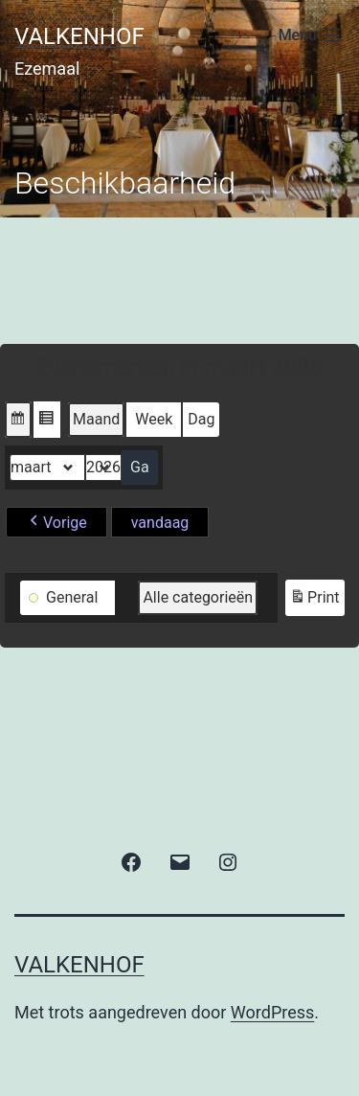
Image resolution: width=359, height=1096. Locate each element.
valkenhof (79, 36)
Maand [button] (96, 419)
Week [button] (153, 419)
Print (314, 600)
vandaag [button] (160, 523)
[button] (18, 419)
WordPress (272, 1012)
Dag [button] (201, 419)
